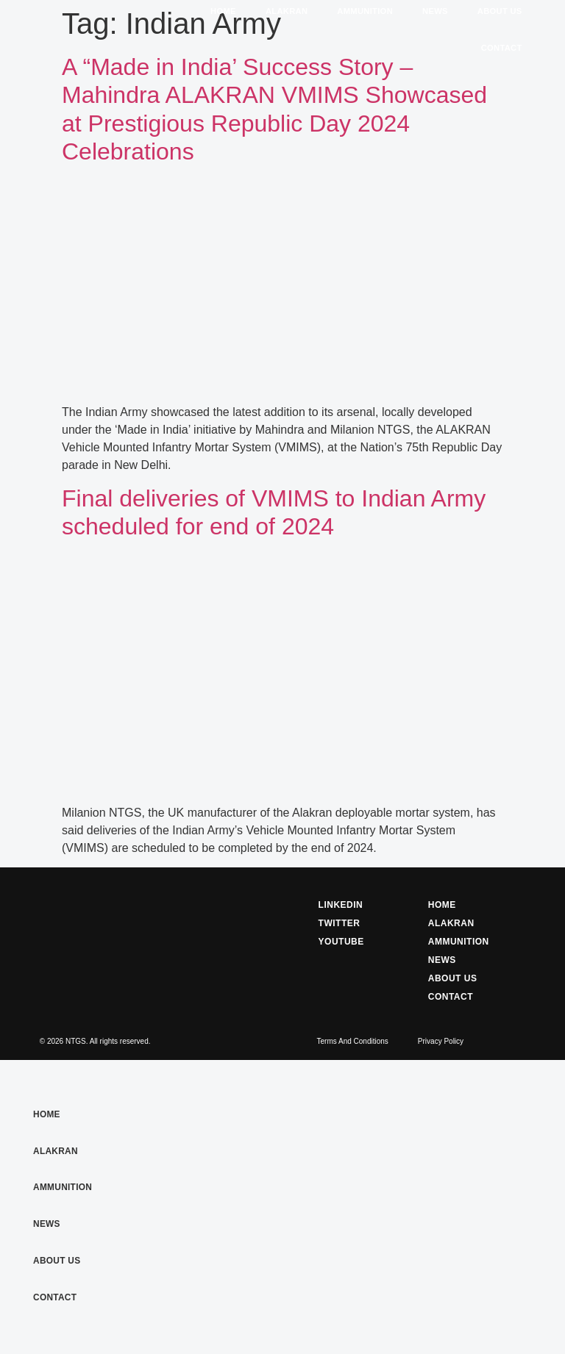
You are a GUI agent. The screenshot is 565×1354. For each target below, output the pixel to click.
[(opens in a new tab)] (282, 394)
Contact (501, 47)
